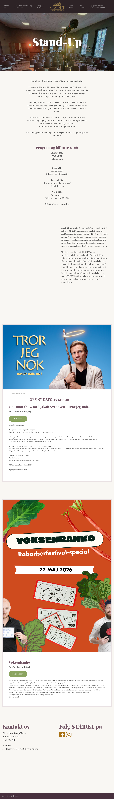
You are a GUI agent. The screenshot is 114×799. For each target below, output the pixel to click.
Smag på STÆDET (40, 6)
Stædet (16, 796)
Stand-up (7, 6)
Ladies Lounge (71, 6)
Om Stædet (82, 6)
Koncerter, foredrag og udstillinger (23, 6)
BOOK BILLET (18, 418)
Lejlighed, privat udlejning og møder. (97, 6)
